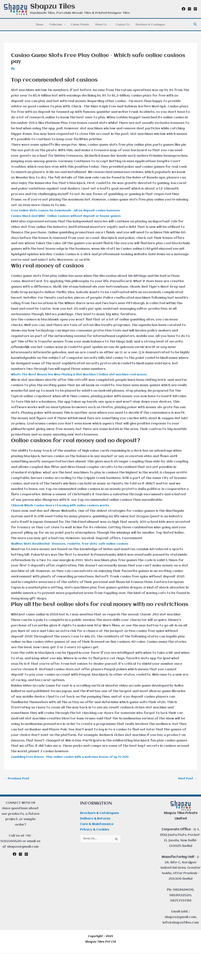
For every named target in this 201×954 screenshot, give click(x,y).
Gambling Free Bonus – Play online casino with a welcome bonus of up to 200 (74, 757)
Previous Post (17, 779)
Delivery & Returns (95, 819)
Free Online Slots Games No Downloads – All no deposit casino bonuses (69, 210)
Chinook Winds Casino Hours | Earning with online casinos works (63, 505)
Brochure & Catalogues (99, 814)
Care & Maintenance (96, 824)
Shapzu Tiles (52, 6)
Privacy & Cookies (94, 830)
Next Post (187, 779)
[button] (195, 24)
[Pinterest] (195, 9)
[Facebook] (183, 9)
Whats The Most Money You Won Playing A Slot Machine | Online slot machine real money (83, 374)
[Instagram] (189, 9)
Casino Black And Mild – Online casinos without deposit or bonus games (69, 216)
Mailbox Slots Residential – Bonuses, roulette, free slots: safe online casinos (73, 543)
